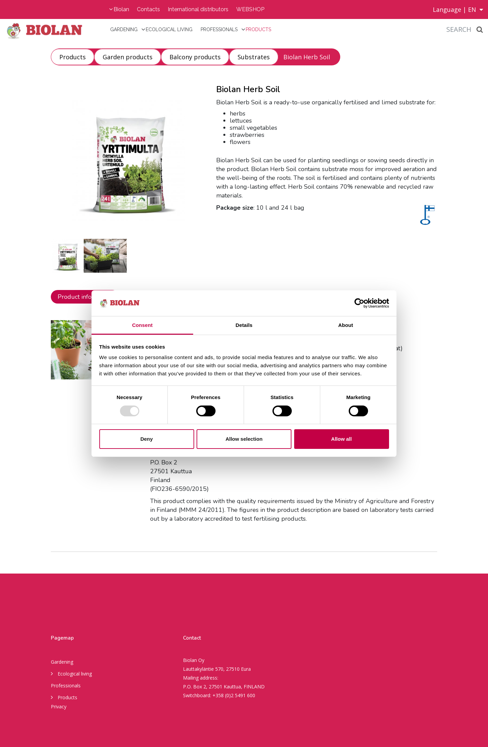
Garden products (127, 57)
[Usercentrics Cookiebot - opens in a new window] (359, 303)
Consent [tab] (142, 325)
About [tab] (345, 325)
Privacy (58, 706)
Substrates (254, 57)
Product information (85, 297)
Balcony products (195, 57)
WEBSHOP (250, 9)
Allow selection (243, 439)
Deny (146, 439)
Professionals (219, 29)
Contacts (148, 9)
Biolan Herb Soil (306, 57)
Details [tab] (244, 325)
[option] (67, 256)
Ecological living (169, 29)
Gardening (124, 29)
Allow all (341, 439)
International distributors (198, 9)
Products (258, 29)
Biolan (121, 9)
